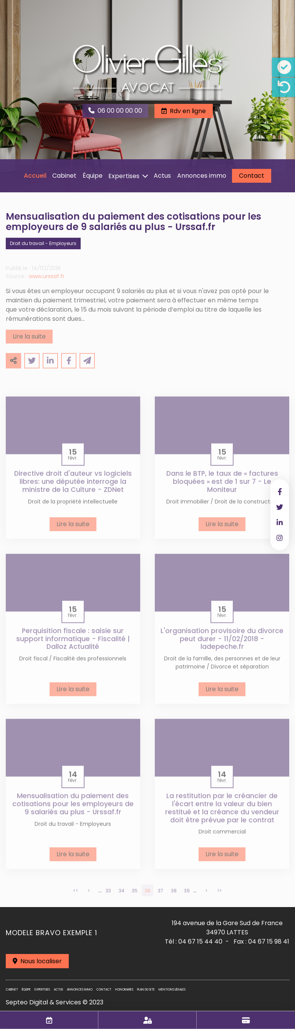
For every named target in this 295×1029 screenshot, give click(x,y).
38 (174, 896)
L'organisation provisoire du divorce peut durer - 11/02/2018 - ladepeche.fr (222, 645)
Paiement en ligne (246, 1020)
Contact (251, 175)
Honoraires (124, 989)
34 (121, 896)
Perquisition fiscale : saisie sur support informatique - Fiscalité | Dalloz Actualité (73, 645)
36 (148, 896)
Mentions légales (172, 989)
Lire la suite (29, 342)
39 (187, 896)
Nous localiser (41, 961)
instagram (279, 538)
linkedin (279, 522)
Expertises (123, 176)
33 (108, 896)
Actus (162, 175)
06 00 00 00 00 (120, 110)
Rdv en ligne (188, 111)
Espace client (147, 1020)
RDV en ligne (49, 1020)
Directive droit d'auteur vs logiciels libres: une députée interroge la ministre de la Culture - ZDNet (73, 487)
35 (135, 896)
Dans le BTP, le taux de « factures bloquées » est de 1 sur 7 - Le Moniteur (222, 487)
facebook (279, 491)
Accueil (35, 175)
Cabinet (64, 175)
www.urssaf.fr (47, 282)
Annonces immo (201, 175)
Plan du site (146, 989)
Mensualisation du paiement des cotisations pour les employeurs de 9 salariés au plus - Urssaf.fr (73, 810)
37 (160, 896)
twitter (279, 507)
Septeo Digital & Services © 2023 (54, 1002)
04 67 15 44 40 (200, 941)
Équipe (93, 175)
